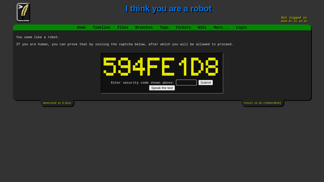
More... (221, 29)
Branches (144, 29)
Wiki (202, 29)
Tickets (183, 29)
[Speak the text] (162, 91)
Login (241, 29)
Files (122, 29)
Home (81, 29)
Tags (164, 29)
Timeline (101, 29)
